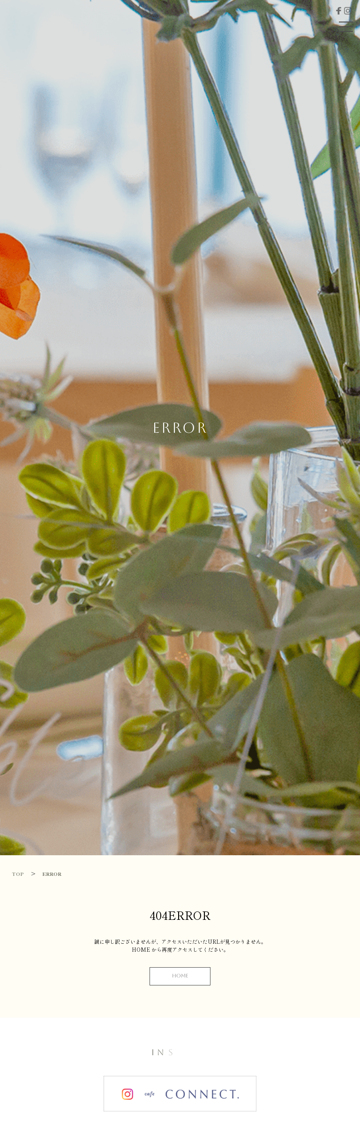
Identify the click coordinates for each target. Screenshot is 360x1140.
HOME (180, 976)
